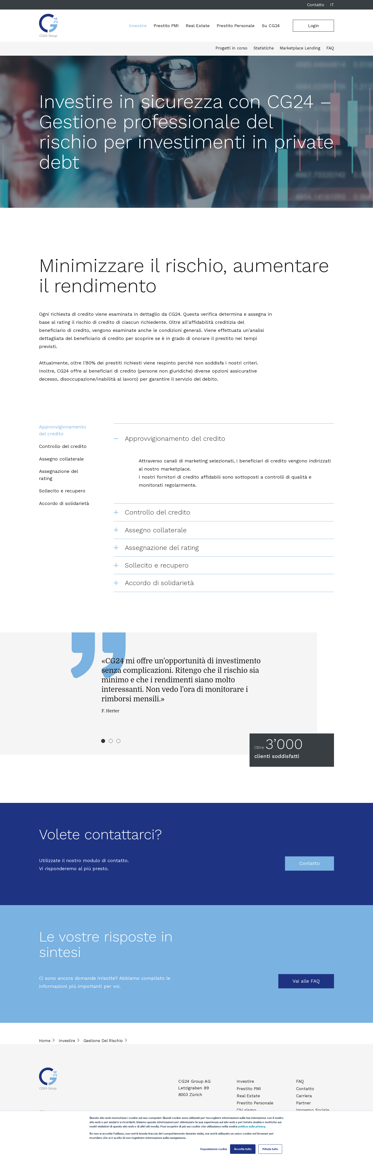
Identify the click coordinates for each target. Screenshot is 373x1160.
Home (44, 1046)
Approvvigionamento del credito (62, 430)
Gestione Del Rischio (103, 1046)
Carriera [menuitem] (305, 1099)
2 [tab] (111, 747)
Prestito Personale (236, 25)
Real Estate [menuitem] (249, 1099)
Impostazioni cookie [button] (213, 1149)
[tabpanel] (186, 705)
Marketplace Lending (299, 49)
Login (313, 25)
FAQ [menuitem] (301, 1086)
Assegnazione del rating (58, 477)
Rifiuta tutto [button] (270, 1149)
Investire (138, 25)
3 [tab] (118, 747)
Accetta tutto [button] (242, 1149)
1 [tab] (103, 747)
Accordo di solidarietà (64, 507)
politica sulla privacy (251, 1126)
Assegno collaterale (61, 460)
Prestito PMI (166, 25)
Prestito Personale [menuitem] (255, 1106)
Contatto (315, 4)
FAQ (330, 49)
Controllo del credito (63, 447)
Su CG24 (271, 25)
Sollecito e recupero (62, 493)
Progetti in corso (230, 49)
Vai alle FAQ (306, 987)
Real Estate (198, 25)
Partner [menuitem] (304, 1106)
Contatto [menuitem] (305, 1093)
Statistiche (262, 49)
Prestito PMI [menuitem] (249, 1093)
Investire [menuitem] (246, 1086)
